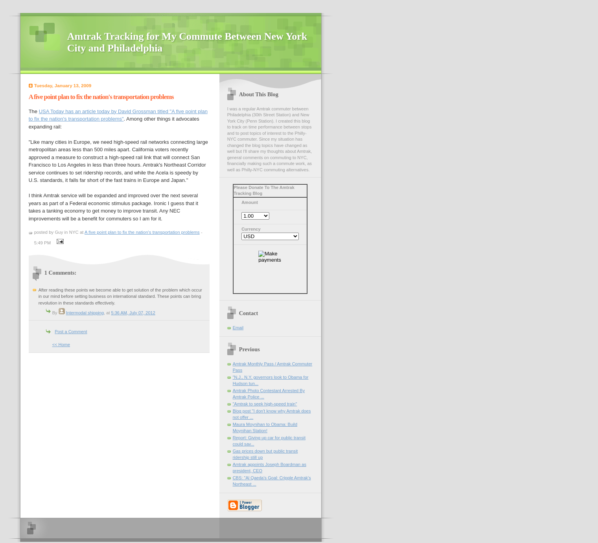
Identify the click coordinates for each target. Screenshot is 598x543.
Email (238, 327)
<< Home (61, 344)
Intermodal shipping (85, 312)
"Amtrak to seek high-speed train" (265, 404)
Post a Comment (71, 331)
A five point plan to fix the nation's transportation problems (142, 232)
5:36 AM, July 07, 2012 (133, 312)
